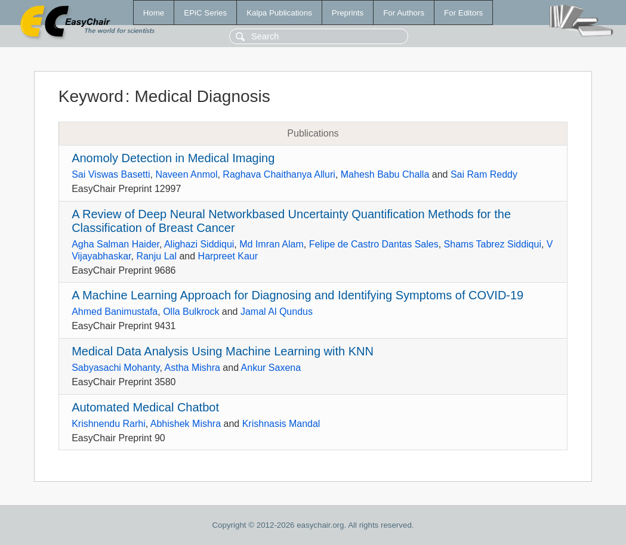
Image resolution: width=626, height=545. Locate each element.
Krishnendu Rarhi (109, 424)
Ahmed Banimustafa (115, 311)
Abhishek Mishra (185, 424)
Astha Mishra (192, 368)
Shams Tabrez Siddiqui (492, 244)
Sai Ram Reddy (484, 174)
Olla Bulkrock (191, 311)
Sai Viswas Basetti (111, 174)
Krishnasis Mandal (281, 424)
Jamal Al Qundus (276, 311)
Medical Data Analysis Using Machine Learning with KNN (223, 351)
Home (154, 12)
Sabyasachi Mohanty (115, 368)
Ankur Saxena (271, 368)
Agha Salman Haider (115, 244)
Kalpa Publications (279, 12)
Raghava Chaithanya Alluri (279, 174)
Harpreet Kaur (228, 256)
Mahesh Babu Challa (385, 174)
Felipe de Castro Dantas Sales (374, 244)
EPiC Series (205, 12)
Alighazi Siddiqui (199, 244)
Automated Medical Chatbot (145, 407)
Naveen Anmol (186, 174)
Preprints (347, 12)
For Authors (403, 12)
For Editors (463, 12)
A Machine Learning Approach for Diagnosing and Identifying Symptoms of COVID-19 (297, 295)
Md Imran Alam (271, 244)
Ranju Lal (156, 256)
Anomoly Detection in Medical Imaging (173, 158)
